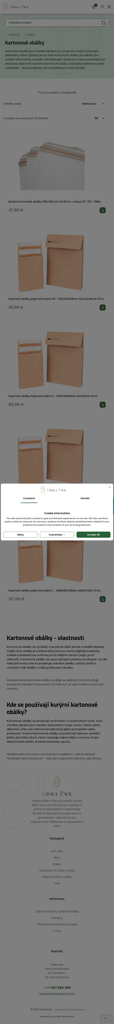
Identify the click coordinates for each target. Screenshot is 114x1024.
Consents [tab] (29, 498)
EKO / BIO (57, 851)
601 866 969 (57, 988)
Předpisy (57, 918)
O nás (57, 931)
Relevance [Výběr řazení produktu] (93, 104)
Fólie (57, 884)
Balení (57, 864)
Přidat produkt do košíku (103, 210)
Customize (57, 534)
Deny (20, 534)
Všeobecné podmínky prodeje (57, 925)
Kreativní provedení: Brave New (57, 1017)
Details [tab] (85, 498)
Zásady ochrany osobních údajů (57, 912)
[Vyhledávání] (57, 23)
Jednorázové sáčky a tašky (57, 871)
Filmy (57, 858)
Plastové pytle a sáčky (57, 877)
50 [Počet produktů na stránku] (100, 118)
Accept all (93, 534)
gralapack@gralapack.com (57, 994)
